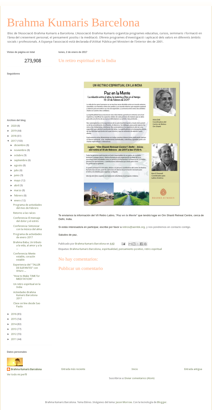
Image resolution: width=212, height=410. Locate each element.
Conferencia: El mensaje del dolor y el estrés (26, 219)
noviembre (20, 150)
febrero (19, 195)
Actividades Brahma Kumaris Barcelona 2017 (25, 295)
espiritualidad (109, 249)
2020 (14, 125)
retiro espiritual (153, 249)
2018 (14, 135)
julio (16, 170)
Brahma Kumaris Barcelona (73, 22)
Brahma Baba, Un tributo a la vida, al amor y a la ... (27, 245)
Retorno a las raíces (24, 212)
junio (17, 175)
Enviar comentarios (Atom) (140, 378)
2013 (14, 329)
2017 (14, 140)
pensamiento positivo (131, 249)
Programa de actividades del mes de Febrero (27, 206)
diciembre (20, 145)
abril (17, 185)
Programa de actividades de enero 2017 (27, 236)
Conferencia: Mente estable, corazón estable (24, 256)
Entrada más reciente (73, 369)
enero (17, 200)
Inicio (135, 369)
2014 (14, 324)
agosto (18, 165)
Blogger (161, 402)
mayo (17, 180)
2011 (14, 339)
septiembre (21, 160)
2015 (14, 318)
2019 (14, 130)
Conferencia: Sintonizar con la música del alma (27, 228)
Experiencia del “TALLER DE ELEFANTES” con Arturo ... (26, 267)
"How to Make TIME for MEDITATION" (26, 277)
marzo (18, 190)
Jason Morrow (124, 402)
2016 (14, 314)
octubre (19, 155)
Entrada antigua (193, 369)
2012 (14, 334)
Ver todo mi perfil (17, 374)
